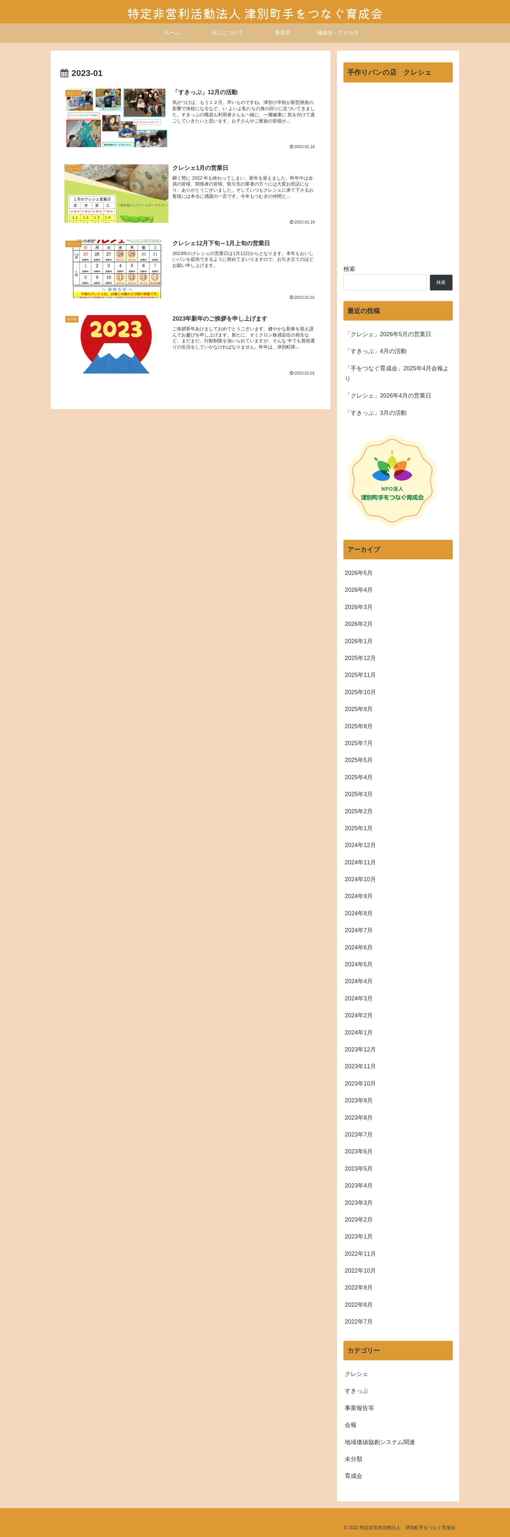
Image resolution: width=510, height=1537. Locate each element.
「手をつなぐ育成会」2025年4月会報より (397, 373)
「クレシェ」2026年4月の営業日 (388, 395)
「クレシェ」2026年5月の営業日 (388, 334)
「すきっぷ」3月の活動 (376, 413)
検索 (349, 269)
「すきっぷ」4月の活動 (376, 351)
